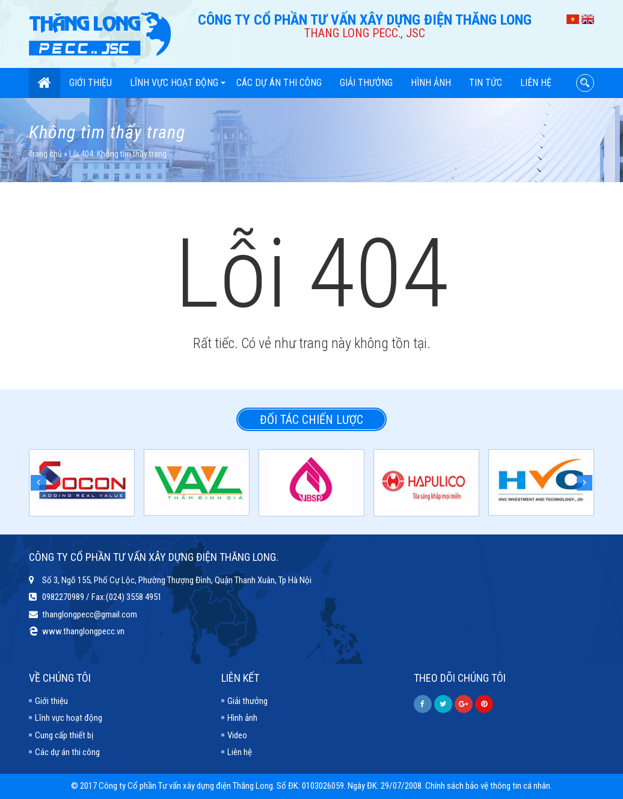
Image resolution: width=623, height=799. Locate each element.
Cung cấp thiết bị (64, 735)
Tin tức (485, 82)
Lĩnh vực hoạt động (178, 82)
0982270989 (63, 597)
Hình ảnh (431, 82)
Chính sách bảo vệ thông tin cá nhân (487, 785)
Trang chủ (45, 154)
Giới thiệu (90, 82)
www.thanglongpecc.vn (83, 631)
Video (237, 735)
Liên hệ (535, 82)
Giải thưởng (366, 82)
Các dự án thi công (279, 82)
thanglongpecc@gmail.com (89, 614)
